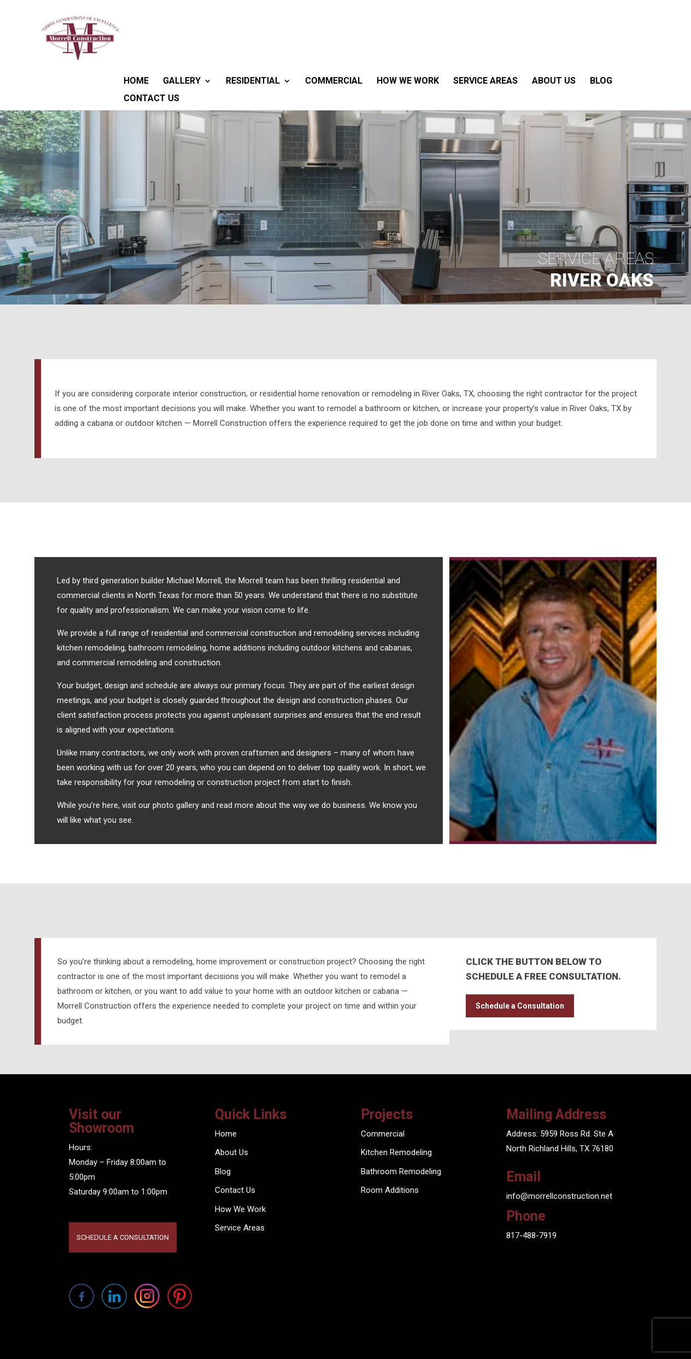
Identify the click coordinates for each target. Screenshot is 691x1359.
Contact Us (151, 98)
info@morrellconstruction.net (559, 1196)
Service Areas (485, 80)
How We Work (408, 80)
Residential (253, 80)
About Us (554, 80)
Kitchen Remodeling (396, 1152)
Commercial (333, 80)
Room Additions (390, 1190)
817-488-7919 (531, 1235)
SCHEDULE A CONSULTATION (123, 1237)
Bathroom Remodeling (401, 1171)
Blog (601, 80)
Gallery (182, 80)
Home (136, 80)
